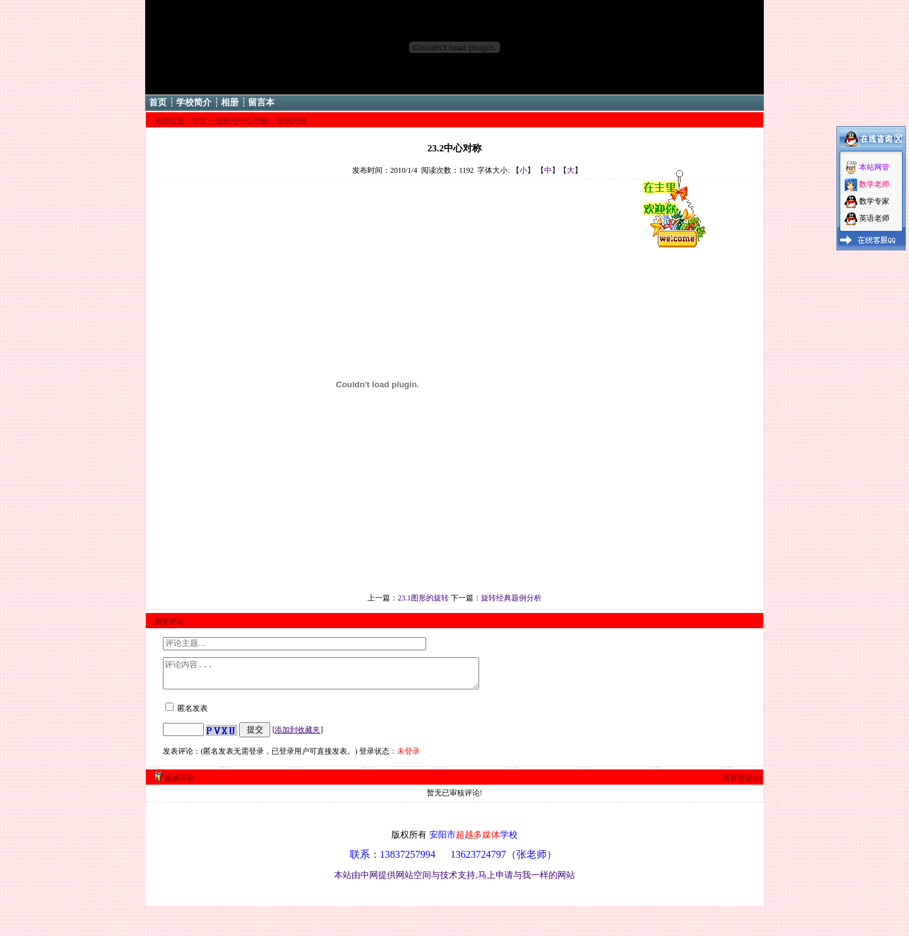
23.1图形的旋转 (423, 598)
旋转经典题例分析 (511, 598)
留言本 (261, 102)
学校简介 (193, 102)
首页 (158, 102)
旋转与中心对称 (241, 121)
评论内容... (340, 676)
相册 (230, 102)
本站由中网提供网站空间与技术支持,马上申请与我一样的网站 (454, 880)
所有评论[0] (741, 784)
